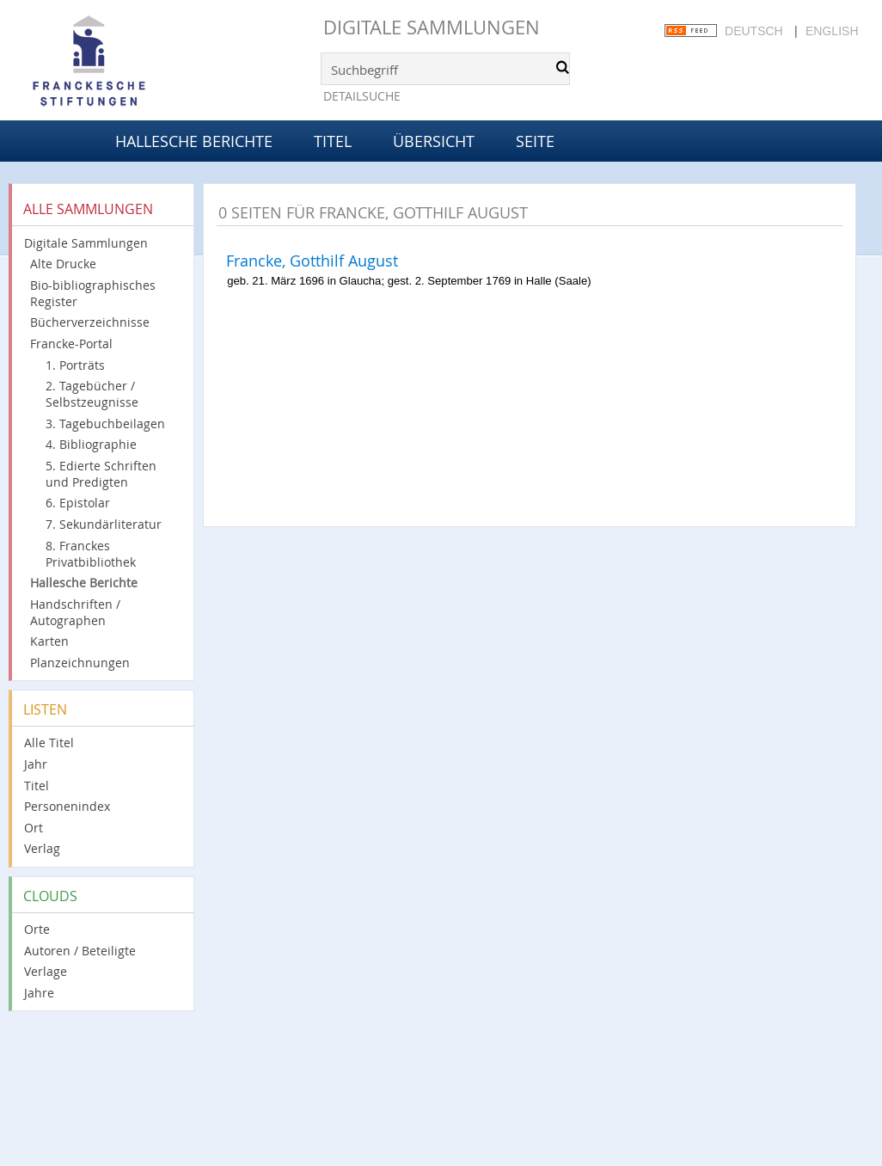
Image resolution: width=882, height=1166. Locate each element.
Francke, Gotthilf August (312, 260)
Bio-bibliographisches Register (93, 293)
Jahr (35, 764)
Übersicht (434, 141)
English (831, 31)
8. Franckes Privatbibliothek (91, 553)
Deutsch (754, 31)
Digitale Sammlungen (431, 27)
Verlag (42, 848)
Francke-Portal (71, 343)
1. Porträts (75, 365)
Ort (33, 827)
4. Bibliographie (91, 444)
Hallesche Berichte (194, 141)
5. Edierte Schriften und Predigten (101, 473)
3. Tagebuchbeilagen (105, 423)
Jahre (39, 993)
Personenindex (67, 806)
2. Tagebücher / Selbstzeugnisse (92, 393)
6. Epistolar (78, 502)
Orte (37, 929)
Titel (333, 141)
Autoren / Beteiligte (80, 950)
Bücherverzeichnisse (90, 322)
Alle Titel (49, 742)
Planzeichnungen (80, 662)
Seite (535, 141)
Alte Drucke (63, 263)
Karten (49, 641)
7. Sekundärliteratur (104, 524)
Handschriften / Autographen (75, 612)
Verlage (45, 971)
